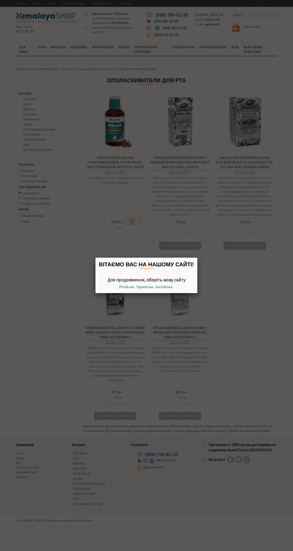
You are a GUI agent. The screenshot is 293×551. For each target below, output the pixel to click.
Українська (144, 287)
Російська (126, 287)
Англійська (164, 287)
